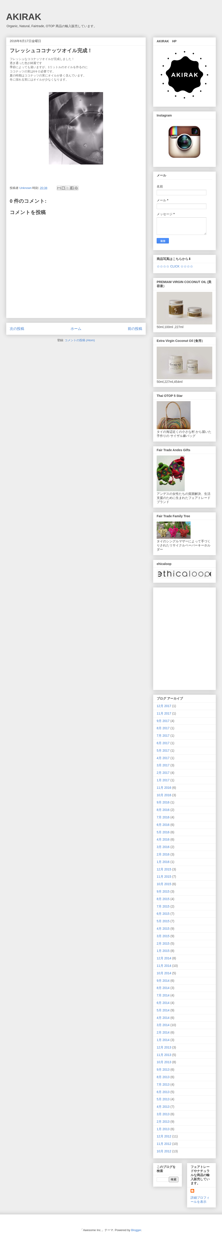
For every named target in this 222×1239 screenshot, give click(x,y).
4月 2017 (163, 758)
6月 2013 (163, 1092)
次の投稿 (17, 329)
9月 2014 (163, 980)
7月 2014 (163, 995)
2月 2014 (163, 1032)
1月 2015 (163, 951)
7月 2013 (163, 1084)
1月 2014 (163, 1040)
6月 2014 (163, 1003)
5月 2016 (163, 832)
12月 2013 (164, 1047)
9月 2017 (163, 721)
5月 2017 (163, 750)
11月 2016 (164, 787)
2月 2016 (163, 854)
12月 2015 (164, 869)
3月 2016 (163, 847)
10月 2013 (164, 1062)
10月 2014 (164, 973)
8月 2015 (163, 899)
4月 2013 (163, 1106)
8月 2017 (163, 728)
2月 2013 (163, 1121)
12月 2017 (164, 706)
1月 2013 (163, 1129)
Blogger (136, 1230)
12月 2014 (164, 958)
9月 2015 (163, 891)
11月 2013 (164, 1055)
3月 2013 (163, 1114)
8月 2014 (163, 988)
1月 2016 (163, 862)
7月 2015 (163, 906)
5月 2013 (163, 1099)
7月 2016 (163, 817)
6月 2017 (163, 743)
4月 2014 (163, 1018)
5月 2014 (163, 1010)
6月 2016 (163, 825)
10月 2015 (164, 884)
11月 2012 (164, 1144)
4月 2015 (163, 928)
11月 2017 (164, 713)
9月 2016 (163, 802)
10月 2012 (164, 1151)
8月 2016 (163, 810)
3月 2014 (163, 1025)
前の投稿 (135, 329)
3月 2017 (163, 765)
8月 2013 (163, 1077)
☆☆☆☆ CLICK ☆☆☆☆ (175, 266)
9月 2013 (163, 1069)
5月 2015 (163, 921)
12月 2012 (164, 1136)
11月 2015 (164, 876)
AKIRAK (23, 17)
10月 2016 (164, 795)
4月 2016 (163, 839)
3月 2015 (163, 936)
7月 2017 (163, 735)
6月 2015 (163, 913)
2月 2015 (163, 943)
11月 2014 (164, 965)
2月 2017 (163, 772)
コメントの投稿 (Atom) (80, 340)
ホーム (76, 329)
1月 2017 (163, 780)
